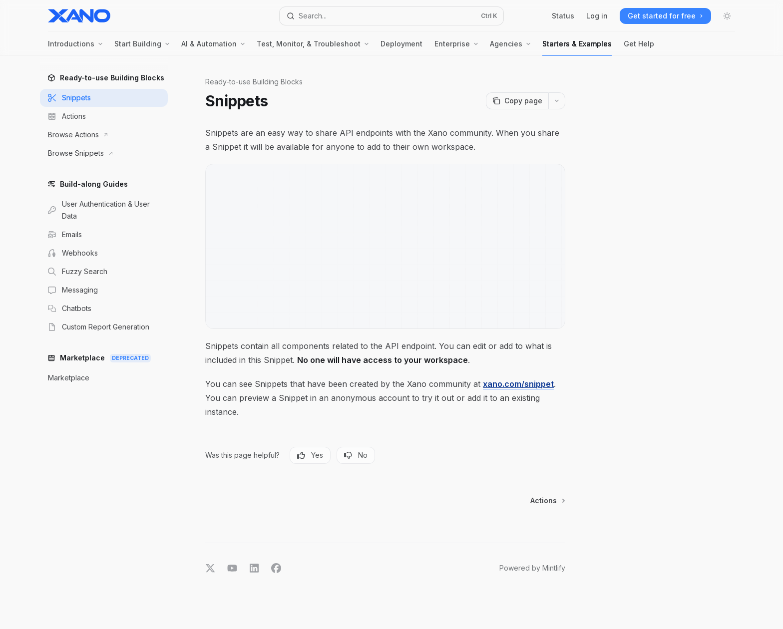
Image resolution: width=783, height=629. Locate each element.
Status (563, 15)
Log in (597, 15)
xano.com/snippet (518, 384)
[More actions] (556, 100)
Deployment (401, 47)
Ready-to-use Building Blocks (254, 81)
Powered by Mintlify (532, 568)
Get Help (639, 47)
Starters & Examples (577, 47)
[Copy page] (517, 100)
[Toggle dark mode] (727, 16)
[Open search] (391, 16)
